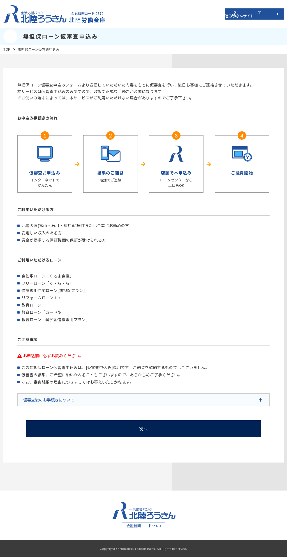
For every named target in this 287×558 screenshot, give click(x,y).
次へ (143, 428)
